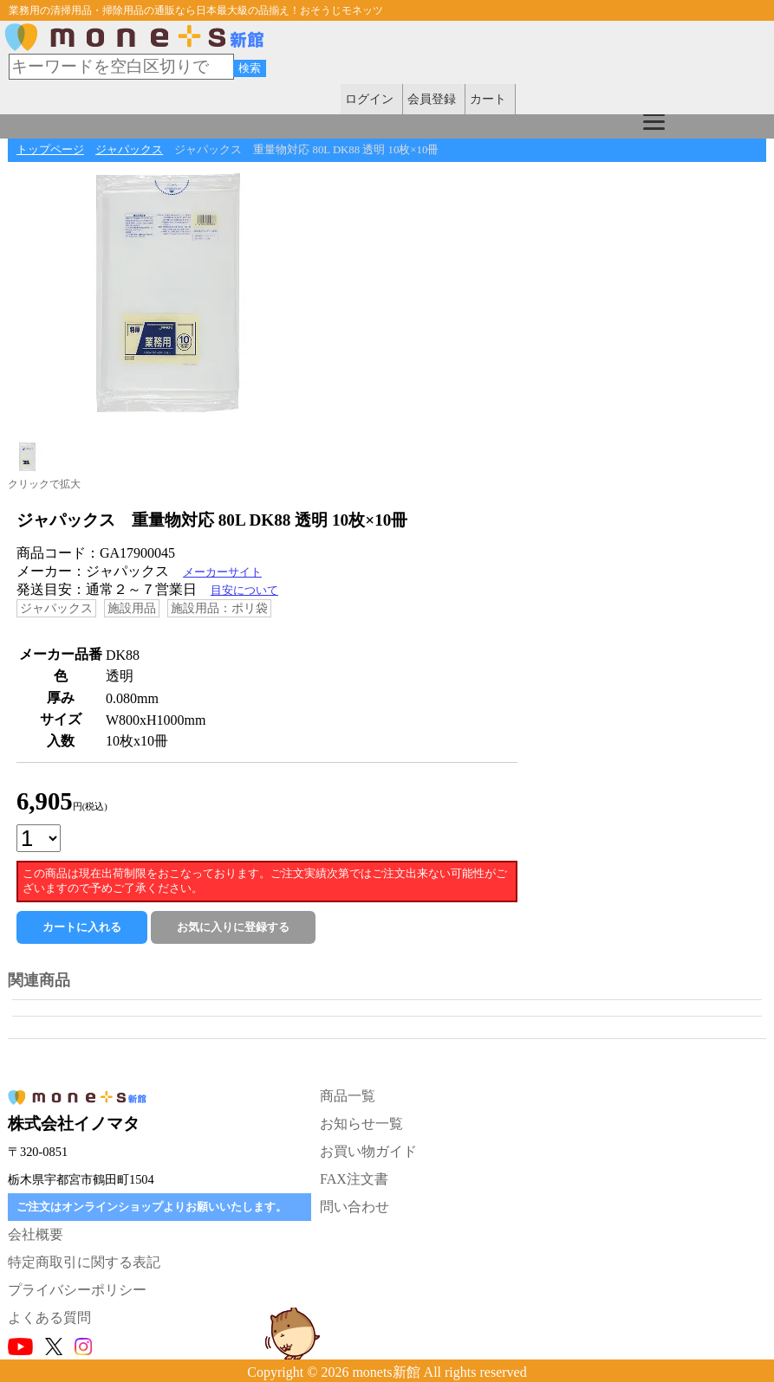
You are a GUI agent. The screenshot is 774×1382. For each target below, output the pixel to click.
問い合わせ (354, 1206)
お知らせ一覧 (361, 1123)
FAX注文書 (354, 1179)
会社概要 (35, 1234)
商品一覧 (347, 1095)
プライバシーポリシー (77, 1289)
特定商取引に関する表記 (84, 1262)
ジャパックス (129, 150)
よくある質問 (49, 1317)
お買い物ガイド (368, 1151)
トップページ (50, 150)
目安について (244, 590)
